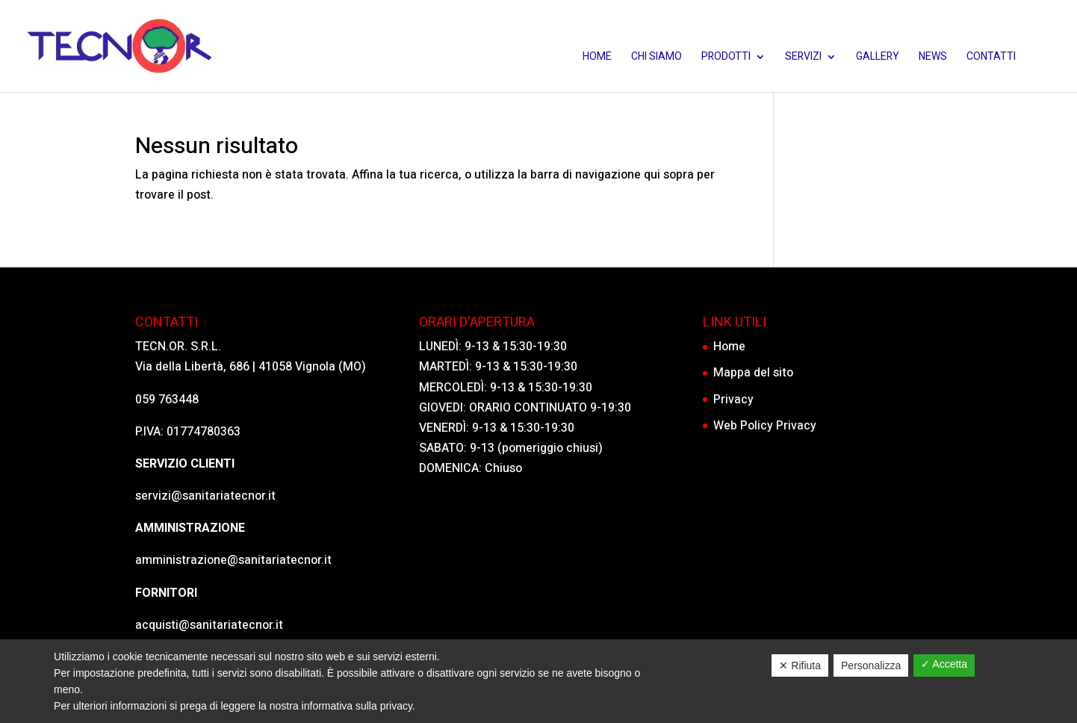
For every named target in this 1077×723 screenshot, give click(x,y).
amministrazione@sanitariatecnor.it (233, 560)
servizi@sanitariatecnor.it (205, 496)
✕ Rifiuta (800, 665)
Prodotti (726, 58)
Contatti (991, 58)
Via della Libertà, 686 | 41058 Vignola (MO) (250, 367)
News (933, 58)
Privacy (733, 400)
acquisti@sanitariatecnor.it (209, 625)
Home (597, 58)
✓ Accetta (944, 664)
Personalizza (871, 665)
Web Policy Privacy (764, 426)
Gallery (877, 58)
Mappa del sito (753, 373)
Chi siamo (656, 58)
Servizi (803, 58)
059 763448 (167, 400)
